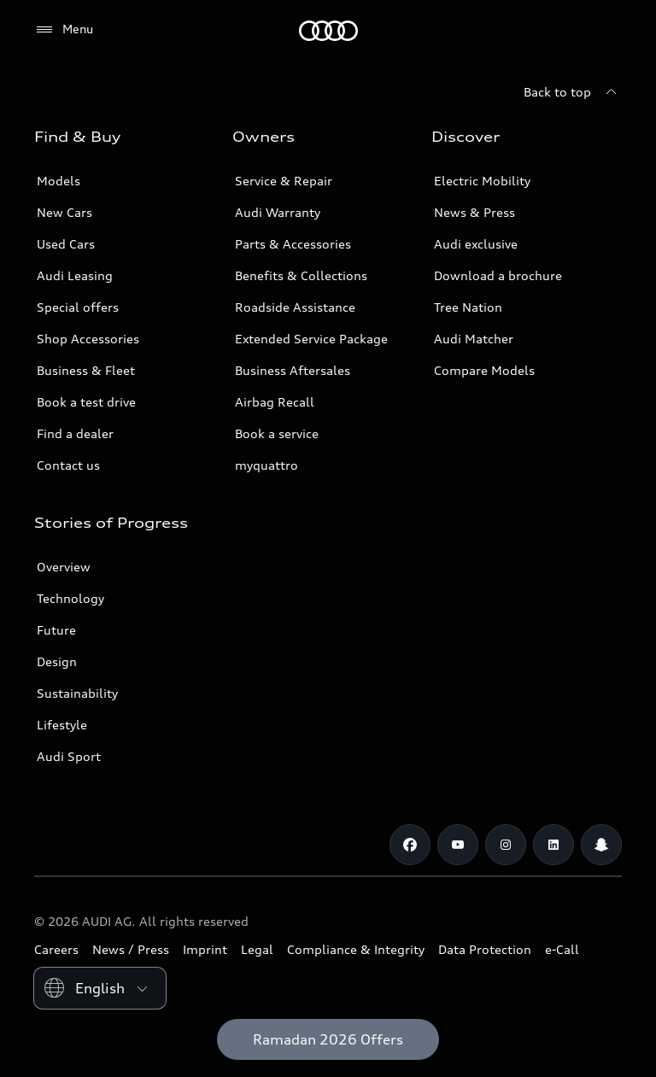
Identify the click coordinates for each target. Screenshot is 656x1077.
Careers (56, 949)
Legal (257, 949)
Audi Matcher (473, 338)
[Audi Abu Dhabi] (328, 30)
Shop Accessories (88, 338)
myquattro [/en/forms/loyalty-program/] (266, 465)
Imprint (205, 949)
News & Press (474, 212)
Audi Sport (69, 756)
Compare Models (484, 370)
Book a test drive (86, 402)
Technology (70, 598)
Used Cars (66, 244)
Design (57, 661)
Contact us (68, 465)
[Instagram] (505, 844)
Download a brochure (498, 275)
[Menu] (63, 29)
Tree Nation (468, 307)
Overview (64, 566)
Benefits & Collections (301, 275)
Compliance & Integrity (356, 949)
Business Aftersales (292, 370)
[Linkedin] (553, 844)
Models (58, 180)
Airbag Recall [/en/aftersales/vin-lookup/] (274, 402)
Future (56, 630)
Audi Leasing (75, 275)
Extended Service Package (311, 338)
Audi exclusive (476, 244)
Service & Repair (283, 180)
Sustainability (77, 693)
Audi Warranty (277, 212)
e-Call (562, 949)
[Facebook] (410, 844)
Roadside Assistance (295, 307)
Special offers (78, 307)
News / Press (130, 949)
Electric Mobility (482, 180)
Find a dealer (75, 433)
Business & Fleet (86, 370)
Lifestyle (62, 724)
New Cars (64, 212)
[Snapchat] (601, 844)
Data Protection (484, 949)
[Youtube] (457, 844)
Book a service (277, 433)
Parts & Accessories (293, 244)
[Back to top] (573, 92)
